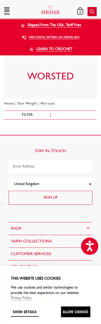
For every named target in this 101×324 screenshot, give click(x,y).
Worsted (47, 103)
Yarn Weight (27, 103)
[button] (18, 11)
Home (9, 103)
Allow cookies (75, 311)
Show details (25, 311)
